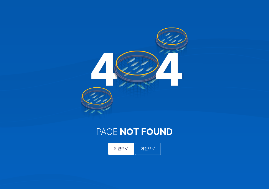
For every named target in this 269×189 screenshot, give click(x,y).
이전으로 (148, 148)
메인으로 (121, 148)
